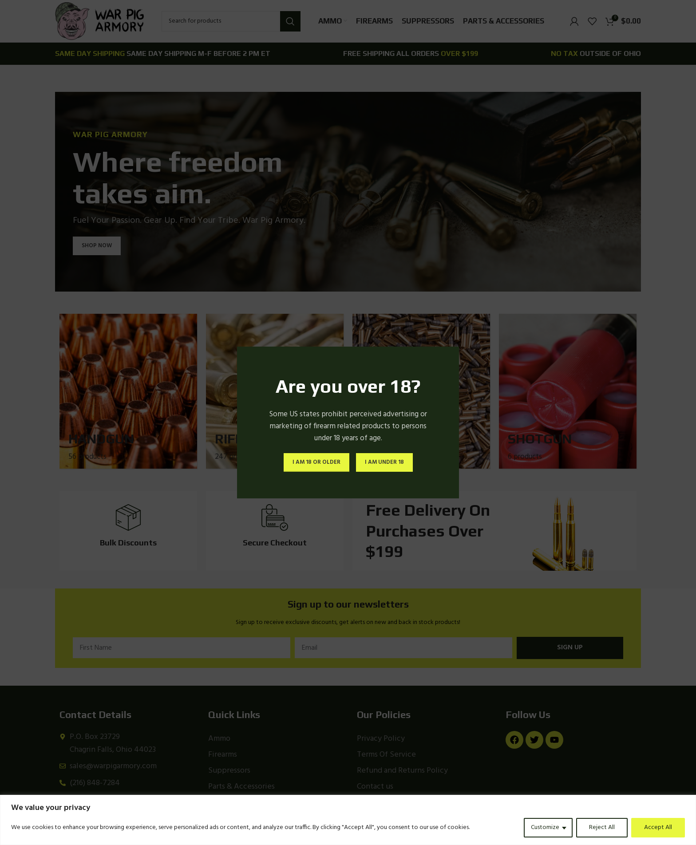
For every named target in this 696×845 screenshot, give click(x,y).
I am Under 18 (384, 462)
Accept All (658, 827)
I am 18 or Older (316, 462)
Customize (545, 827)
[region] (348, 820)
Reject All (602, 827)
